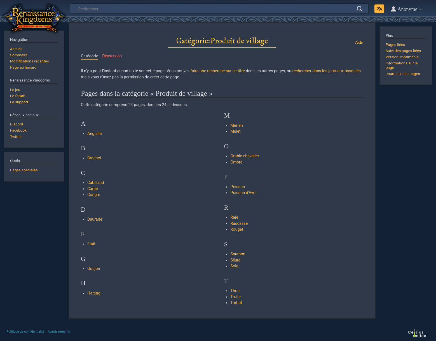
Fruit (91, 244)
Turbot (236, 302)
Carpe (92, 188)
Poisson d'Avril (243, 192)
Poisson (237, 186)
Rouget (236, 229)
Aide (359, 42)
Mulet (235, 131)
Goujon (93, 268)
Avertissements (59, 331)
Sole (234, 266)
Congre (93, 194)
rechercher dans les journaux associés (326, 71)
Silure (235, 260)
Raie (234, 217)
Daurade (94, 219)
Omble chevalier (244, 156)
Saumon (237, 254)
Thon (235, 290)
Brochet (94, 158)
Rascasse (239, 223)
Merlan (236, 125)
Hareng (93, 293)
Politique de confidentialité (25, 331)
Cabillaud (95, 182)
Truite (235, 297)
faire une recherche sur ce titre (218, 71)
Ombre (236, 162)
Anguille (94, 133)
